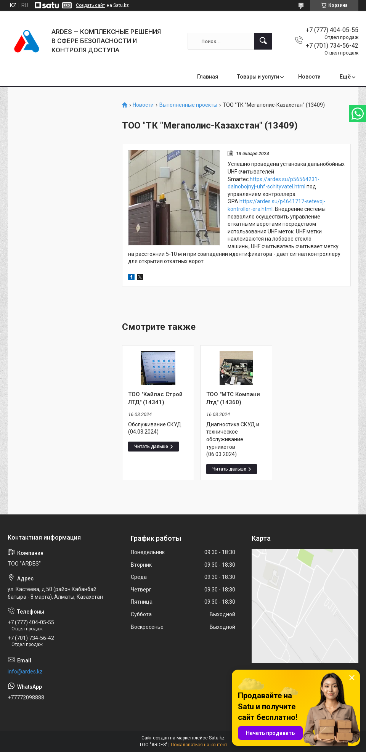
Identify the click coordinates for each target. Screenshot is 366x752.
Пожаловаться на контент (199, 744)
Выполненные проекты (188, 105)
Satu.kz (217, 738)
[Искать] (263, 41)
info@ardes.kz (25, 671)
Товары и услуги (258, 77)
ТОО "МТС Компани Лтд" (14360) (233, 398)
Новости (309, 77)
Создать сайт (90, 5)
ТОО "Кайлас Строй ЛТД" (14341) (155, 398)
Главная (207, 77)
